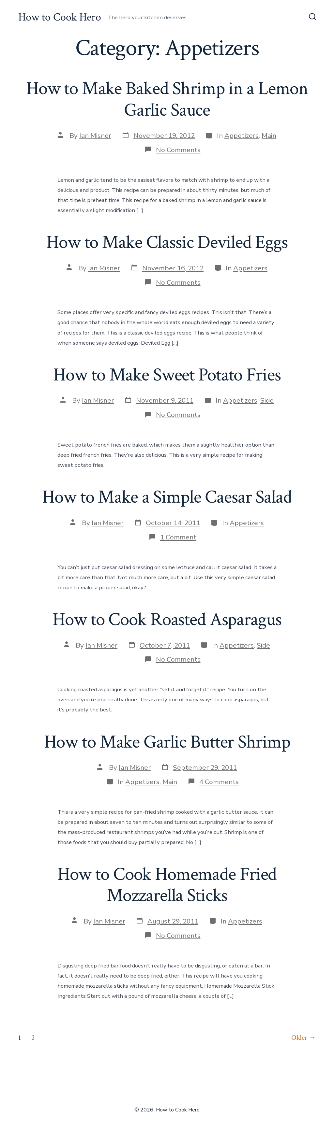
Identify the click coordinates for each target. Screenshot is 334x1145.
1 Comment (178, 537)
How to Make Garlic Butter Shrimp (167, 742)
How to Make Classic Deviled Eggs (167, 242)
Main (269, 135)
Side (267, 400)
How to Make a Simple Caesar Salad (167, 497)
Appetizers (241, 135)
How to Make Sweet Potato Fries (167, 375)
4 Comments (219, 781)
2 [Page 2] (33, 1037)
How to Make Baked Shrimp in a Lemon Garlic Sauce (167, 99)
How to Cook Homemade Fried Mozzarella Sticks (167, 885)
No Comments (178, 149)
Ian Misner (95, 135)
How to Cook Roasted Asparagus (167, 620)
